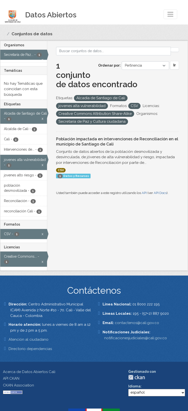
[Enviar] (175, 50)
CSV (61, 170)
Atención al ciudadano (28, 339)
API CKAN (11, 378)
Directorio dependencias (30, 349)
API (144, 193)
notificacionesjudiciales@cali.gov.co (135, 338)
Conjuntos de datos (32, 33)
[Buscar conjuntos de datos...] (113, 51)
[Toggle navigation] (170, 14)
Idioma (134, 386)
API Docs (160, 193)
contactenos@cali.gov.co (137, 323)
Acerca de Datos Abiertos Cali (29, 372)
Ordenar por (109, 65)
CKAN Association (18, 385)
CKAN (136, 377)
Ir (174, 65)
